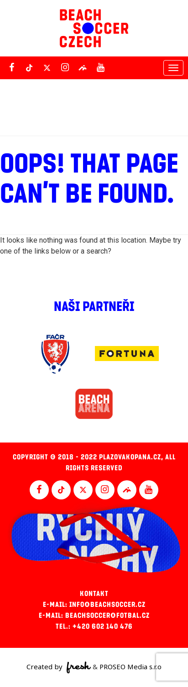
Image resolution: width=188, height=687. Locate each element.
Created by (58, 667)
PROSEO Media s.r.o (130, 666)
